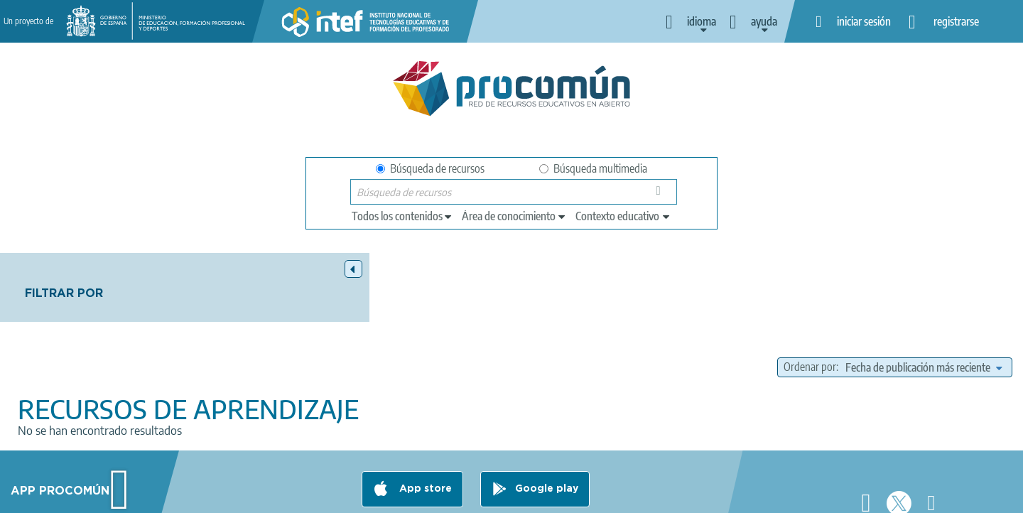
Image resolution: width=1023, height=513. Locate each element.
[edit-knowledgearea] (514, 216)
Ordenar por (810, 298)
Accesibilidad (564, 496)
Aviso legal (282, 496)
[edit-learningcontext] (623, 216)
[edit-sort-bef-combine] (923, 298)
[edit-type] (402, 216)
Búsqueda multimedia (593, 168)
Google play (546, 440)
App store (424, 440)
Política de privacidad (371, 496)
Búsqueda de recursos (430, 168)
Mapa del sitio (643, 496)
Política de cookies (477, 496)
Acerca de (217, 496)
